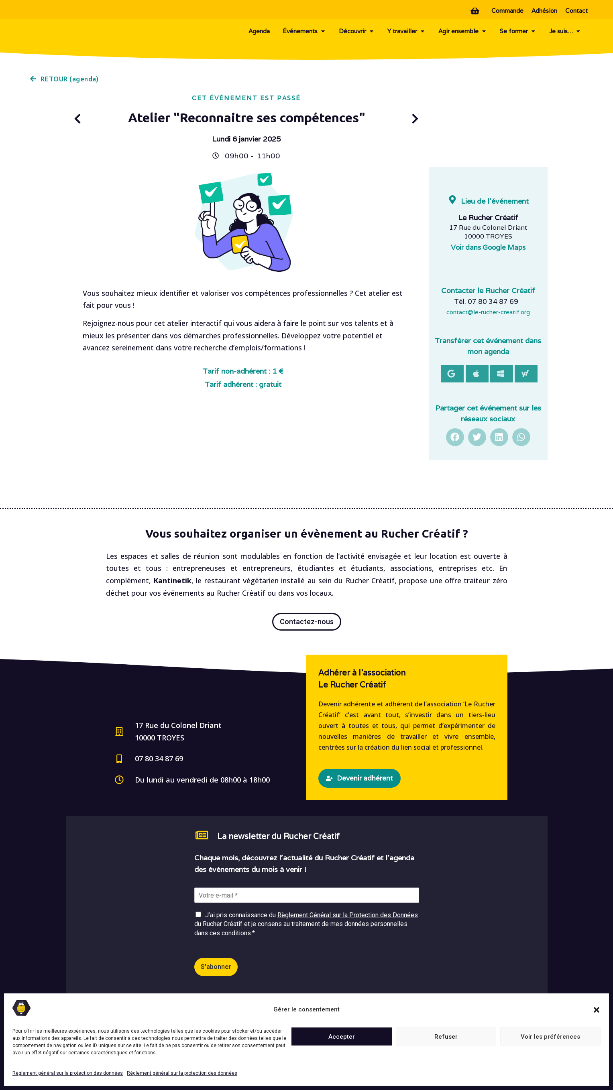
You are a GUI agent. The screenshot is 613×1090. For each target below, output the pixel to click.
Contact (576, 10)
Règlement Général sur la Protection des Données (347, 915)
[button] (597, 1010)
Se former (518, 31)
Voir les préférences (550, 1036)
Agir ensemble (462, 31)
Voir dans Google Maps (488, 247)
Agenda (259, 31)
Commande (507, 10)
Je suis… (565, 31)
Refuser (446, 1036)
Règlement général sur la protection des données (67, 1073)
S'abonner (216, 967)
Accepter (341, 1036)
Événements (304, 31)
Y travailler (406, 31)
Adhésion (544, 10)
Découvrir (357, 31)
